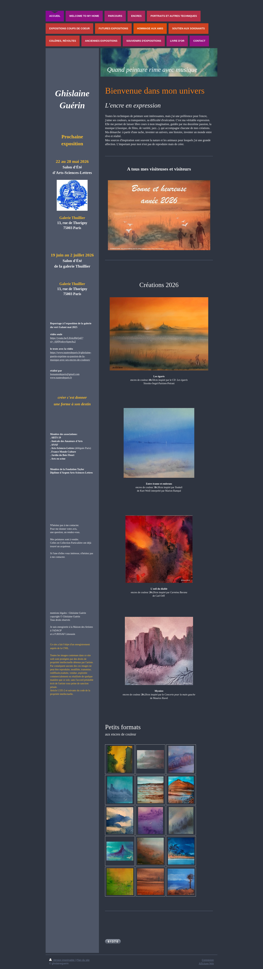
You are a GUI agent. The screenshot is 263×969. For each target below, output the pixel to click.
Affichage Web (206, 963)
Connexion (208, 960)
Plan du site (82, 960)
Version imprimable (62, 960)
